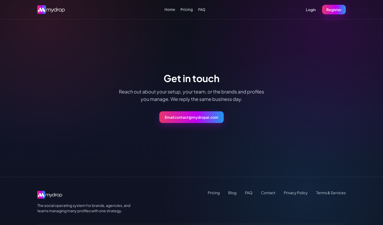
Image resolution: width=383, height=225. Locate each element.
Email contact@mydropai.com (191, 117)
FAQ (201, 9)
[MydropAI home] (52, 9)
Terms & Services (331, 192)
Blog (232, 192)
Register (334, 9)
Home (169, 9)
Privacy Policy (296, 192)
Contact (268, 192)
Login (311, 9)
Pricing (187, 9)
